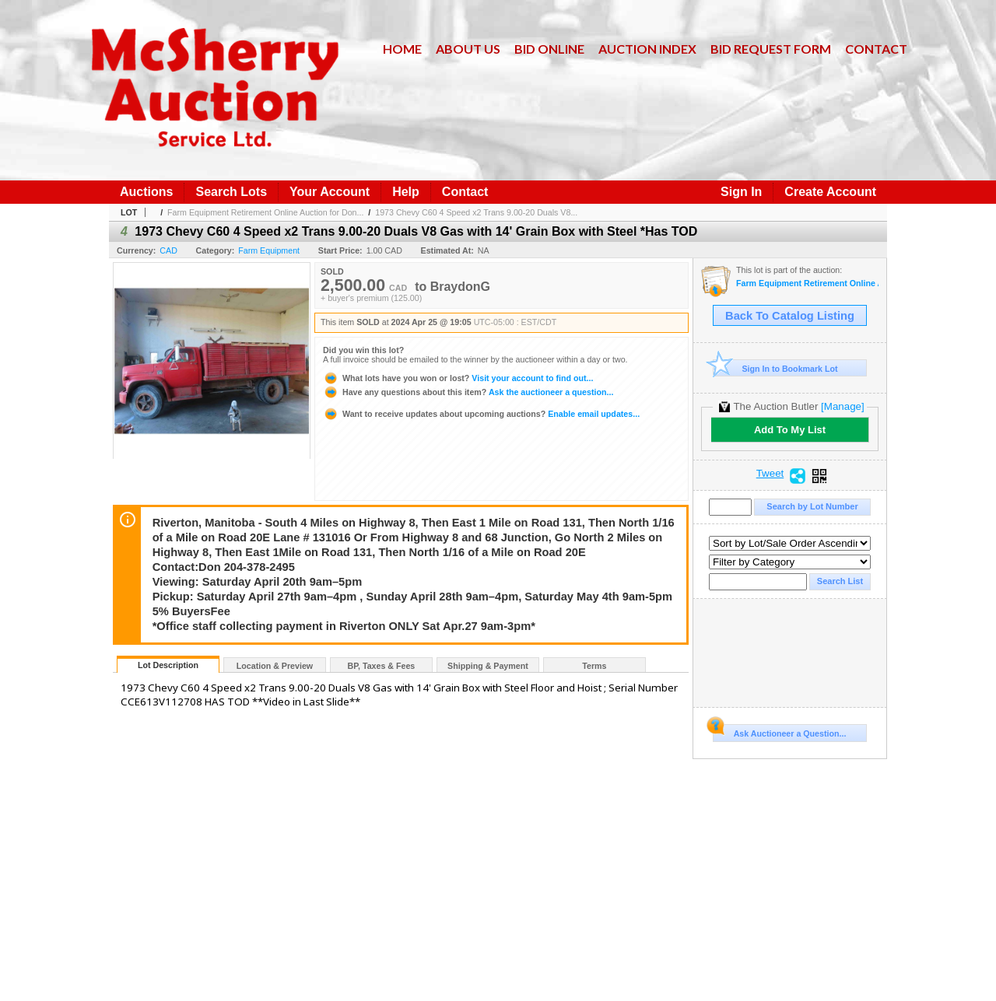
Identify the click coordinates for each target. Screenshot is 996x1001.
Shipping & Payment (487, 665)
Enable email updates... (481, 413)
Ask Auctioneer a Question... (779, 731)
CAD (168, 250)
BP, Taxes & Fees (382, 665)
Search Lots (231, 191)
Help (405, 191)
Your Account (329, 191)
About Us (468, 48)
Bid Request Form (770, 48)
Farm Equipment (269, 250)
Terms (594, 665)
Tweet (770, 473)
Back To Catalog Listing (789, 316)
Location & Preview (275, 665)
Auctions (146, 191)
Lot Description (168, 665)
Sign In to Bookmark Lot (775, 368)
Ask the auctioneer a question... (468, 392)
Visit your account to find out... (458, 378)
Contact (876, 48)
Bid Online (549, 48)
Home (402, 48)
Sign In (741, 191)
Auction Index (647, 48)
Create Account (830, 191)
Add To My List (790, 430)
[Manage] (842, 406)
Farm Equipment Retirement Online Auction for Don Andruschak (807, 283)
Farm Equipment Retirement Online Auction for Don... (265, 212)
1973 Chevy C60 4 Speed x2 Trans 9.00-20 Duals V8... (476, 212)
